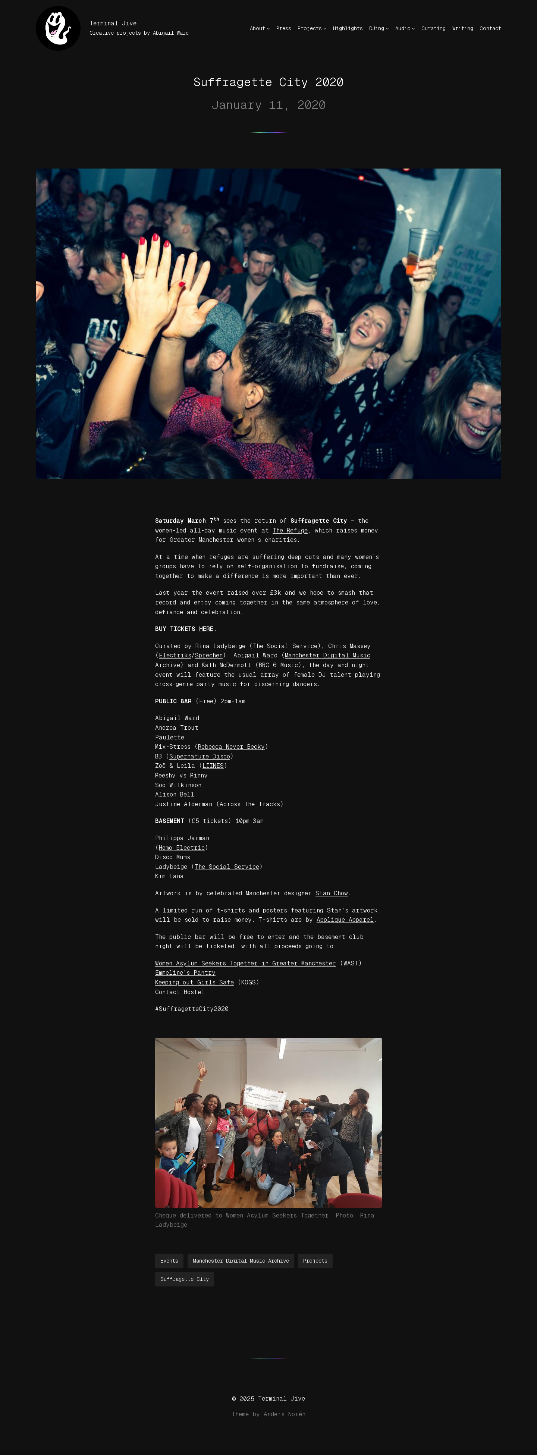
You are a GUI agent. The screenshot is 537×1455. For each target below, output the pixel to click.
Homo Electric (182, 847)
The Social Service (285, 646)
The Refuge (290, 530)
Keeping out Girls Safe (194, 982)
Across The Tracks (250, 804)
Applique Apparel (345, 919)
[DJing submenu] (387, 28)
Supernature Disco (199, 756)
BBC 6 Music (278, 665)
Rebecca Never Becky (231, 746)
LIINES (213, 765)
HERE (206, 628)
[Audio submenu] (413, 28)
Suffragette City (184, 1279)
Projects (315, 1261)
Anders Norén (284, 1414)
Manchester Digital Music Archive (241, 1261)
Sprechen (209, 655)
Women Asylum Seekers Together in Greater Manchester (245, 963)
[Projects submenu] (324, 28)
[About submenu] (268, 28)
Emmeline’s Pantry (185, 972)
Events (169, 1261)
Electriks (175, 655)
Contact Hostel (180, 992)
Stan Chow (331, 893)
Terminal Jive (113, 23)
